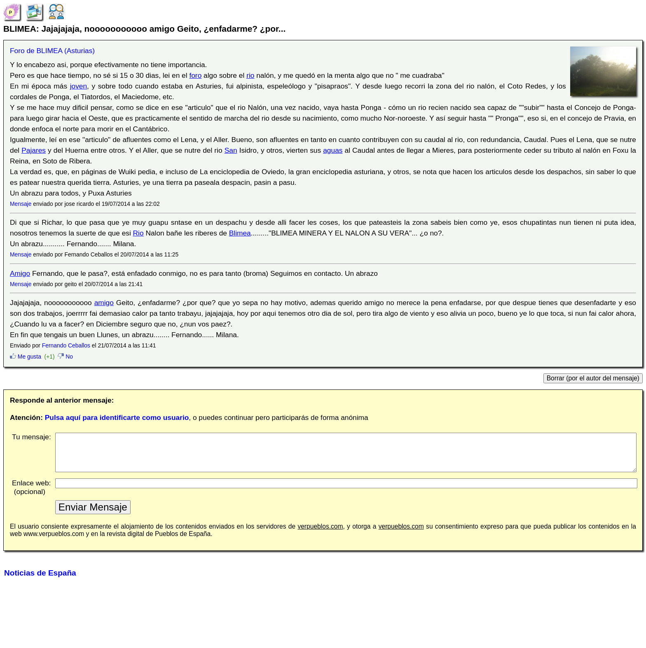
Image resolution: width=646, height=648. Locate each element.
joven (78, 86)
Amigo (20, 273)
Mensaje (20, 203)
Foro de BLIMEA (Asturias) (52, 51)
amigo (104, 302)
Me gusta (25, 356)
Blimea (240, 233)
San (231, 150)
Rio (138, 233)
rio (250, 75)
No (65, 356)
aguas (332, 150)
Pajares (33, 150)
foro (195, 75)
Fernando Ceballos (66, 345)
